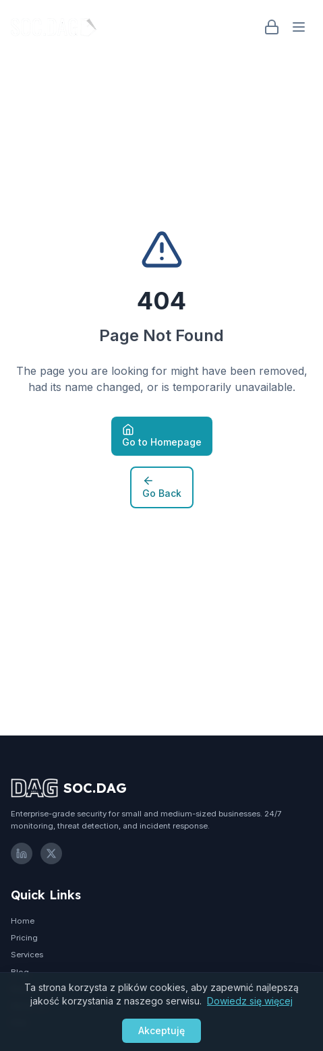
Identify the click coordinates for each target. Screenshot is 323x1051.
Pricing (24, 937)
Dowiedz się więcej (250, 1001)
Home (22, 921)
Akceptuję (161, 1030)
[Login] (271, 26)
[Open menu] (298, 26)
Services (27, 954)
